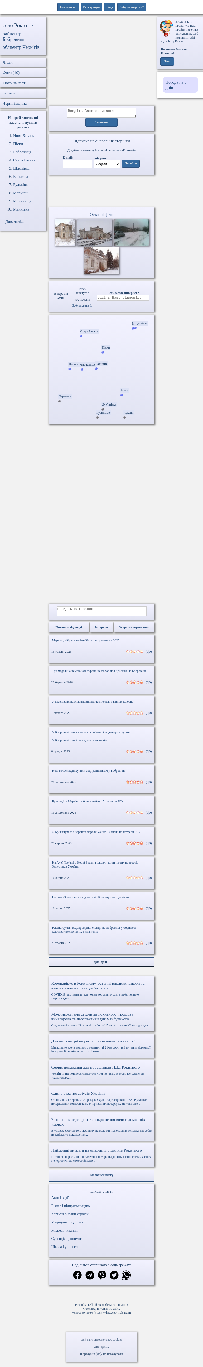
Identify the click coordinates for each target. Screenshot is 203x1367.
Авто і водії (60, 1201)
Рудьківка (21, 185)
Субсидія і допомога (67, 1242)
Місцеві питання (64, 1234)
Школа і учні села (65, 1250)
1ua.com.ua (68, 7)
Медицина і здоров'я (67, 1225)
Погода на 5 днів (176, 85)
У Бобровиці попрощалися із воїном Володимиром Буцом (91, 735)
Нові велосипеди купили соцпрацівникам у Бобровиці (88, 774)
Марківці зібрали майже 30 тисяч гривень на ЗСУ (85, 643)
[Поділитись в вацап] (126, 1279)
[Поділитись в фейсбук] (77, 1278)
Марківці (20, 193)
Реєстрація (91, 7)
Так (167, 61)
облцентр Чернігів (21, 47)
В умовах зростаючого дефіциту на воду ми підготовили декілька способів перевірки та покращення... (101, 1130)
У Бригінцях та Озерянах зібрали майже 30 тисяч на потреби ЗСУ (96, 835)
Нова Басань (23, 136)
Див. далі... (101, 1347)
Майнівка (21, 209)
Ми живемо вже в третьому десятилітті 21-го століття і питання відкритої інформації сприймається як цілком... (101, 1049)
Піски (18, 144)
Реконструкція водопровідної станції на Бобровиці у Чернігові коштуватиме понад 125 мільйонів (94, 933)
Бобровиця (22, 152)
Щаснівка (21, 168)
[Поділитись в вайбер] (102, 1279)
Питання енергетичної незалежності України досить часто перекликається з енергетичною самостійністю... (101, 1158)
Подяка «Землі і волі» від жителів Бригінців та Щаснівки (90, 900)
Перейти (131, 165)
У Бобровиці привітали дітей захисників (79, 743)
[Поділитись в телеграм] (90, 1279)
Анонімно (102, 124)
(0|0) (149, 655)
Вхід (109, 7)
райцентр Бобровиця (14, 36)
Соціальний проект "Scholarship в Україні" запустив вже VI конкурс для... (101, 1022)
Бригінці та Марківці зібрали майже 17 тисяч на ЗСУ (87, 804)
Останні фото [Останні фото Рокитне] (101, 216)
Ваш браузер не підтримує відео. (101, 192)
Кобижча (20, 176)
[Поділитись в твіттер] (114, 1279)
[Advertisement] (101, 61)
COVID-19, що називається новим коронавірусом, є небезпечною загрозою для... (101, 993)
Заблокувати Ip (82, 307)
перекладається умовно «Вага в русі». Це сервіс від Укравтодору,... (101, 1075)
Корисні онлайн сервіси (70, 1217)
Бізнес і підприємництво (70, 1209)
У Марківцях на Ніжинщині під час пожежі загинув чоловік (92, 705)
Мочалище (22, 201)
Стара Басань (24, 160)
